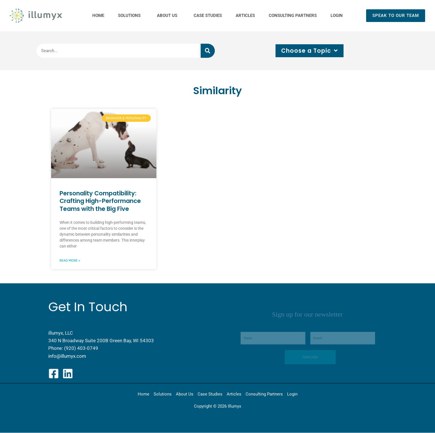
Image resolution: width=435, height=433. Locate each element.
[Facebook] (53, 373)
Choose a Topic (309, 50)
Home (143, 394)
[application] (141, 15)
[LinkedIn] (67, 373)
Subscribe (310, 357)
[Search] (208, 51)
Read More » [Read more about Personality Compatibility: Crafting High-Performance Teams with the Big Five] (70, 260)
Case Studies (210, 394)
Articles (234, 394)
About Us (184, 394)
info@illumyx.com (67, 356)
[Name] (273, 338)
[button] (395, 15)
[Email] (342, 338)
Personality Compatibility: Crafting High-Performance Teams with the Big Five (100, 201)
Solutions (163, 394)
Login (292, 394)
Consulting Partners (264, 394)
